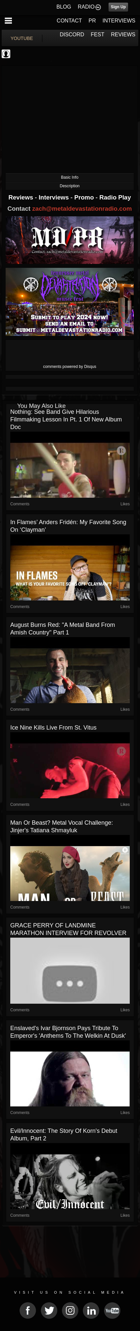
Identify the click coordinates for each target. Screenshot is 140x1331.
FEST (97, 34)
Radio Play (115, 197)
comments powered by (69, 366)
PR (92, 20)
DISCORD (72, 34)
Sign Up (118, 7)
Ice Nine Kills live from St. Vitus (53, 727)
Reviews (21, 197)
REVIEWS (123, 34)
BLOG (64, 7)
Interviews (54, 197)
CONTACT (69, 20)
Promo (85, 197)
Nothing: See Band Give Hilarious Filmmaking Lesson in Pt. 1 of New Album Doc (66, 419)
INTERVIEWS (119, 20)
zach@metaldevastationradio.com (82, 208)
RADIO (86, 7)
